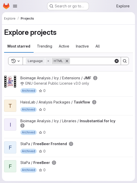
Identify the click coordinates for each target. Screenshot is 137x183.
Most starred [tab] (18, 46)
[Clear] (117, 61)
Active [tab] (64, 46)
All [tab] (97, 46)
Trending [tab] (44, 46)
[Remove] (67, 61)
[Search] (101, 61)
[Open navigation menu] (15, 6)
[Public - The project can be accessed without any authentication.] (95, 78)
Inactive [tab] (82, 46)
